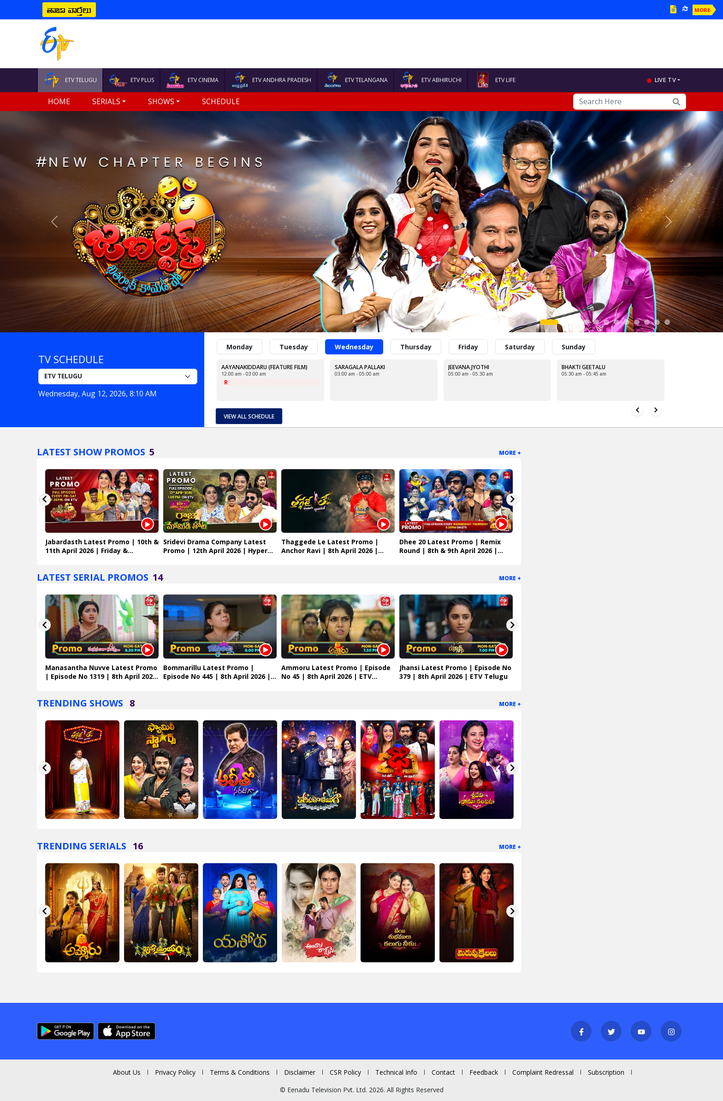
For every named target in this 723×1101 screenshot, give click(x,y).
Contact (443, 1072)
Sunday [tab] (574, 346)
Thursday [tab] (416, 346)
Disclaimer (299, 1072)
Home (59, 101)
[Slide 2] (566, 322)
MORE (702, 9)
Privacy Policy (175, 1072)
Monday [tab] (239, 346)
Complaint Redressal (543, 1072)
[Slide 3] (576, 322)
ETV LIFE (495, 80)
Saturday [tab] (520, 346)
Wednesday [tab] (354, 346)
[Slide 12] (667, 322)
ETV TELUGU (70, 80)
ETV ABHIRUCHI (431, 80)
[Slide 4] (586, 322)
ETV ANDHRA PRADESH (271, 80)
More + (510, 453)
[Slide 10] (647, 322)
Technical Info (396, 1072)
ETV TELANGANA (355, 80)
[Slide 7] (616, 322)
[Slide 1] (549, 322)
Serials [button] (106, 101)
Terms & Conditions (240, 1072)
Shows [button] (161, 101)
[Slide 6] (606, 322)
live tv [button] (665, 80)
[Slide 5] (596, 322)
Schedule (221, 101)
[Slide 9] (637, 322)
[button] (54, 221)
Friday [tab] (468, 346)
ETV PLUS (131, 80)
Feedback (483, 1072)
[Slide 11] (657, 322)
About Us (127, 1072)
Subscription (606, 1072)
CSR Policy (345, 1072)
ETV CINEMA (192, 80)
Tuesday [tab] (293, 346)
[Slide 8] (626, 322)
